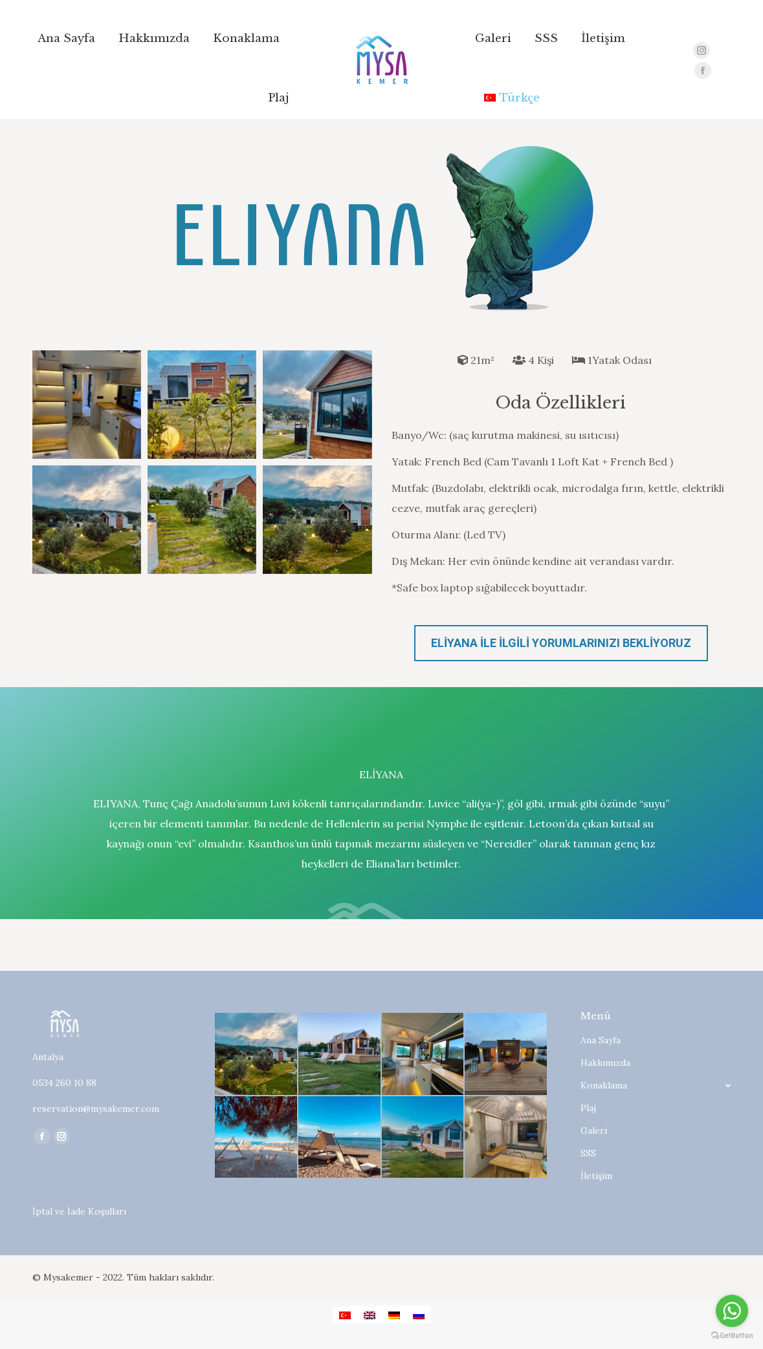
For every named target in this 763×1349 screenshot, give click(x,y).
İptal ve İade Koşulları (79, 1211)
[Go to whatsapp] (732, 1311)
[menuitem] (66, 38)
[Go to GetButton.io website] (732, 1336)
